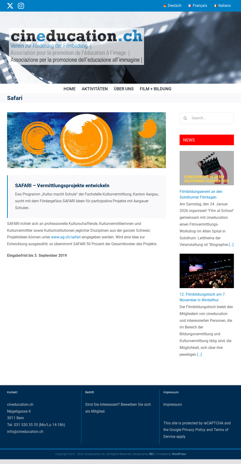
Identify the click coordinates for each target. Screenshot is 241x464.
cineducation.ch (20, 404)
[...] (230, 244)
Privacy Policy (193, 429)
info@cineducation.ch (25, 431)
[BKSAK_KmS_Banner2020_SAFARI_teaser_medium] (86, 140)
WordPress (179, 454)
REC (151, 454)
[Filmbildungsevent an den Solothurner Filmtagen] (207, 168)
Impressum (172, 404)
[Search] (185, 118)
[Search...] (207, 118)
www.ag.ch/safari (66, 237)
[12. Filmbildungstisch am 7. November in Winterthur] (207, 271)
